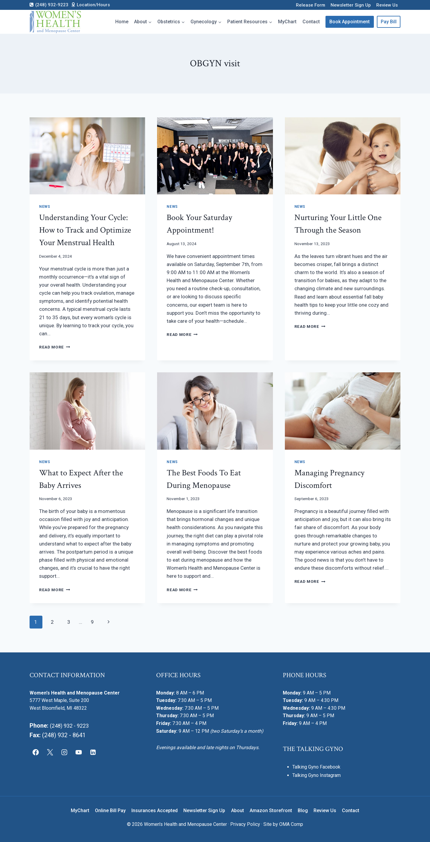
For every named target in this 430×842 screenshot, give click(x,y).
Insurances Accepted (154, 810)
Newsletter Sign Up (351, 5)
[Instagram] (64, 752)
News (44, 207)
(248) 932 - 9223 (71, 725)
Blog (303, 810)
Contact (311, 21)
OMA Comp (291, 824)
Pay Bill (389, 21)
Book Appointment (349, 21)
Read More (54, 347)
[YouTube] (78, 752)
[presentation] (87, 155)
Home (121, 21)
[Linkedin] (93, 752)
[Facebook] (36, 752)
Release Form (310, 5)
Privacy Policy (245, 824)
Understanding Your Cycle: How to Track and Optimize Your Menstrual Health (85, 230)
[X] (50, 752)
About (237, 810)
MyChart (287, 21)
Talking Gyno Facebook (316, 767)
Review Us (387, 5)
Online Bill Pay (110, 810)
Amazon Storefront (271, 810)
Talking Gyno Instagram (316, 775)
